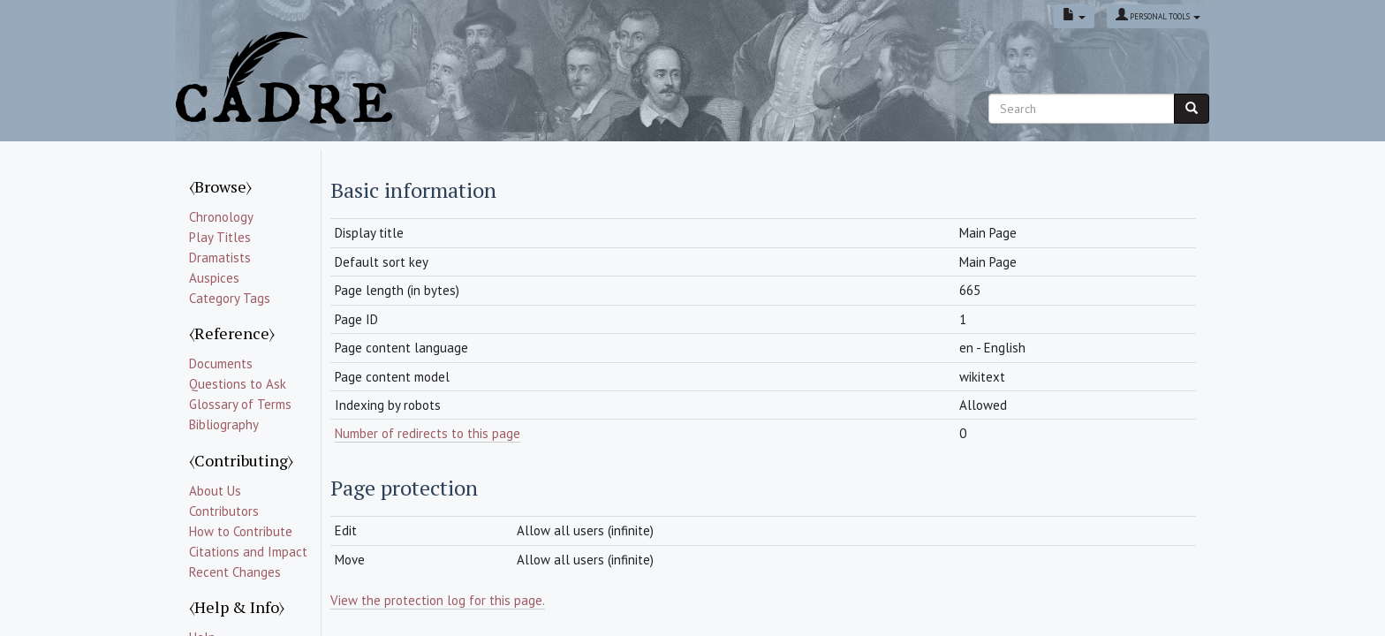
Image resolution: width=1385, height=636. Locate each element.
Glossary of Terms (240, 404)
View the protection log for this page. (437, 600)
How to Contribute (240, 531)
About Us (215, 490)
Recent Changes (235, 572)
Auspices (214, 277)
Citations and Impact (248, 551)
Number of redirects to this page (427, 433)
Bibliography (224, 424)
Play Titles (220, 237)
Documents (221, 363)
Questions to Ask (237, 383)
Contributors (224, 511)
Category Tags (229, 298)
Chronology (221, 216)
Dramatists (220, 257)
